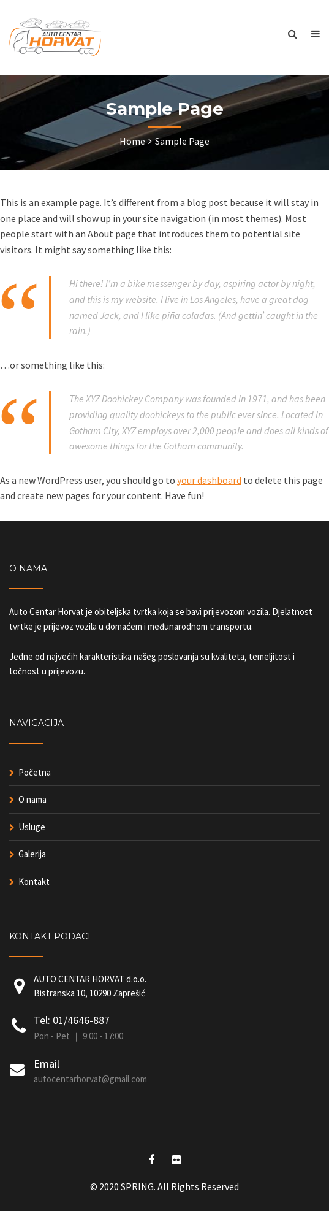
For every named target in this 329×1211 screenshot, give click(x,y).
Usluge (31, 827)
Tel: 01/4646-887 (72, 1020)
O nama (32, 799)
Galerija (32, 854)
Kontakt (34, 881)
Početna (34, 772)
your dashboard (209, 480)
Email (46, 1063)
